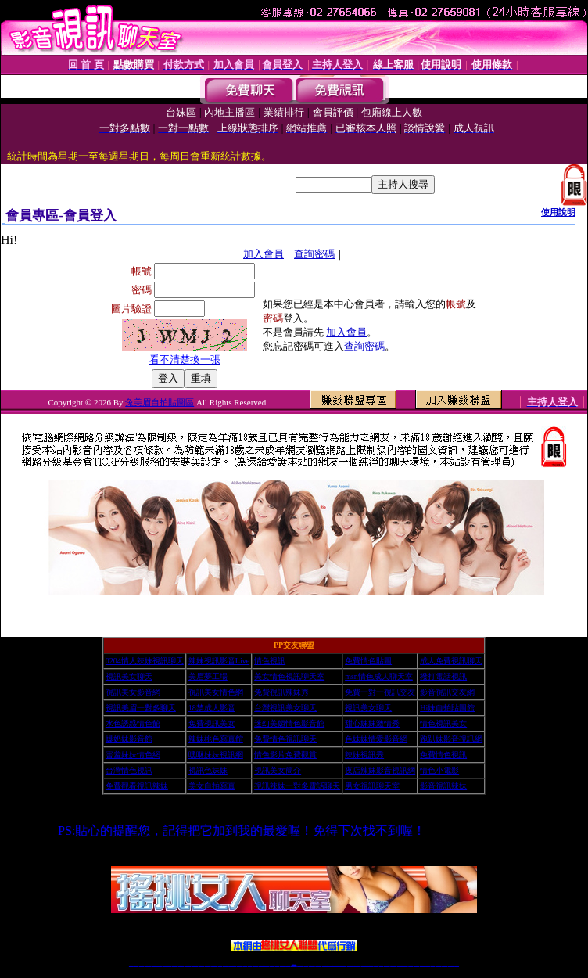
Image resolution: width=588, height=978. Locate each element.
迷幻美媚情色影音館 (289, 723)
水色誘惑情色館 (133, 723)
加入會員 (263, 254)
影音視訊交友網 (447, 692)
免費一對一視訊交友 (380, 692)
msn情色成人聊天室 (379, 676)
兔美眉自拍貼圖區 (159, 402)
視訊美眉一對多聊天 (141, 707)
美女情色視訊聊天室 (289, 676)
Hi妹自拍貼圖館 (447, 707)
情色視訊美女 (443, 723)
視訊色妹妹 (208, 770)
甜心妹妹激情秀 (372, 723)
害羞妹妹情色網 (133, 754)
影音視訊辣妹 (443, 786)
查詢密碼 (314, 254)
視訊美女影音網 (133, 692)
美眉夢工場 (208, 676)
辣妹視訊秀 (364, 754)
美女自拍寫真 (211, 786)
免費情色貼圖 (368, 660)
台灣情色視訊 (129, 770)
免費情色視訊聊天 (285, 739)
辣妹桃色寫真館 (215, 739)
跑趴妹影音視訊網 (451, 739)
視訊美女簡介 (277, 770)
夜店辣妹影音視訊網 (380, 770)
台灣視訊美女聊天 (285, 707)
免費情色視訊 (443, 754)
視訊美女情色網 (215, 692)
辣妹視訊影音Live (218, 660)
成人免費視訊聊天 (451, 660)
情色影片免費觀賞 (285, 754)
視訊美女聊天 (129, 676)
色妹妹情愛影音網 (376, 739)
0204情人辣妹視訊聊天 (145, 660)
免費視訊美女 (211, 723)
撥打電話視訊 (443, 676)
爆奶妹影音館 (129, 739)
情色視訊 (269, 660)
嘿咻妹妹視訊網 (215, 754)
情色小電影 (439, 770)
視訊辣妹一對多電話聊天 (297, 786)
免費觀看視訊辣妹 (137, 786)
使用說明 (558, 212)
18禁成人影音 (211, 707)
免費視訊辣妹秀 (281, 692)
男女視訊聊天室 (372, 786)
